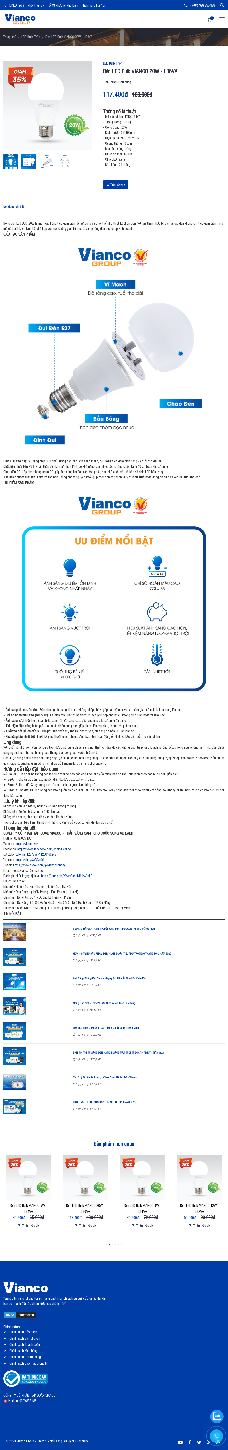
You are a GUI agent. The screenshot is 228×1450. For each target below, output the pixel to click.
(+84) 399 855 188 (199, 5)
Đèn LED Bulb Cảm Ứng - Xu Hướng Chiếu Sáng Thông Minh (106, 1028)
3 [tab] (112, 1244)
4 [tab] (115, 1244)
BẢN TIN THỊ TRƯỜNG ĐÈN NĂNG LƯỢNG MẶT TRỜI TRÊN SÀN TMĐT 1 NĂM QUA (118, 1052)
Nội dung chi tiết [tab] (13, 206)
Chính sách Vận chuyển (24, 1338)
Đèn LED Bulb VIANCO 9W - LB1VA (142, 1208)
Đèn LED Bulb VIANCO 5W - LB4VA (28, 1208)
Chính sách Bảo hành (23, 1331)
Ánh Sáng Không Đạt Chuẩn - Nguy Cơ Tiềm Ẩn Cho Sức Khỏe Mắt (109, 978)
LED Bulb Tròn (30, 36)
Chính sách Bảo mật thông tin (29, 1363)
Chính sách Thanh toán (24, 1344)
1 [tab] (106, 1244)
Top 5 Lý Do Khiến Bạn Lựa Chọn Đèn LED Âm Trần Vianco (105, 1077)
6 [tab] (121, 1244)
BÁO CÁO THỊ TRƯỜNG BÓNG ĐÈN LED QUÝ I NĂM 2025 (104, 1102)
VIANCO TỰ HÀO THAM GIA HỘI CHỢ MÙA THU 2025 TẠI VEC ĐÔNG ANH (114, 928)
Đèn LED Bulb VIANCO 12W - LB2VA (199, 1208)
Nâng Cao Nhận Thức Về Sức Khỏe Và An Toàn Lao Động (104, 1003)
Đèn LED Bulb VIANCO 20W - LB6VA (85, 1208)
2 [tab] (109, 1244)
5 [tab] (118, 1244)
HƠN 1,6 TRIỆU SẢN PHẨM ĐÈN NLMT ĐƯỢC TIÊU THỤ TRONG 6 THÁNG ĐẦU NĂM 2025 (122, 953)
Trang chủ (9, 36)
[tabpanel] (28, 1193)
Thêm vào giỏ (116, 184)
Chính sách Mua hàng (23, 1350)
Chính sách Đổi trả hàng (25, 1356)
